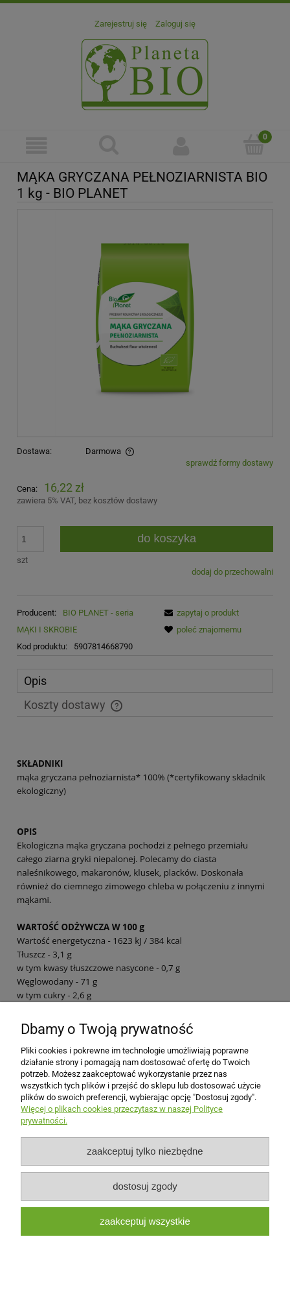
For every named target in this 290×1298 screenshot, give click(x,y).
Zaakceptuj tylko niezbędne (145, 1151)
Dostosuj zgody (145, 1186)
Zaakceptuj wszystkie (145, 1221)
